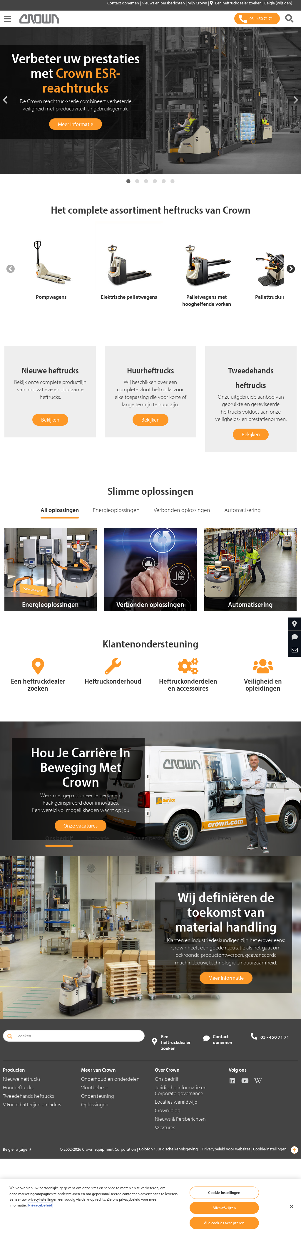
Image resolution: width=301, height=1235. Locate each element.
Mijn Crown (198, 3)
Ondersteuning (97, 1172)
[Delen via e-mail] (294, 650)
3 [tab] (146, 181)
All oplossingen (60, 510)
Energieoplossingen (116, 510)
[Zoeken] (289, 18)
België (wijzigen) (278, 3)
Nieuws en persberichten (164, 3)
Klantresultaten (213, 914)
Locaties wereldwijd (176, 1178)
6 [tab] (172, 181)
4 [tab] (155, 181)
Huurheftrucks (18, 1163)
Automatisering (242, 510)
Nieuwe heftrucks (22, 1155)
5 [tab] (164, 181)
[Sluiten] (291, 1206)
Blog (250, 914)
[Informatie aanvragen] (294, 637)
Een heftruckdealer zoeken (236, 3)
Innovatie (98, 914)
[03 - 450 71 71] (257, 18)
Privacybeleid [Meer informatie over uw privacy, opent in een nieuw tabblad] (40, 1205)
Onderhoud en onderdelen (110, 1155)
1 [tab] (128, 181)
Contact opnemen (123, 3)
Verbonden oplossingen (182, 510)
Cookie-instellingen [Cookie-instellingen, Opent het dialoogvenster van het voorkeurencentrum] (224, 1192)
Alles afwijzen (224, 1207)
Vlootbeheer (94, 1163)
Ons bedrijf (59, 914)
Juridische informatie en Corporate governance (181, 1166)
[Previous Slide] (10, 269)
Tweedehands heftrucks (28, 1172)
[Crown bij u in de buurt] (294, 624)
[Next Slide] (291, 269)
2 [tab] (137, 181)
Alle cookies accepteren (224, 1222)
